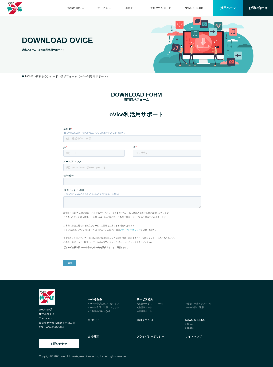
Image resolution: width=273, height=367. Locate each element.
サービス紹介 (144, 299)
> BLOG (189, 328)
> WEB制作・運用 (194, 307)
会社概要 (93, 336)
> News (189, 324)
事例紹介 (93, 319)
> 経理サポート (144, 307)
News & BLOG (195, 319)
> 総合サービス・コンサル (149, 303)
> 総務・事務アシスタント (198, 303)
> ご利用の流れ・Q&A (99, 311)
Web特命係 (95, 299)
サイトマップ (193, 336)
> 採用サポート (144, 311)
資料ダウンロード (147, 319)
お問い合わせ (58, 343)
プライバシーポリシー (150, 336)
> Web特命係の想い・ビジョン (103, 303)
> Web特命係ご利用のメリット (103, 307)
